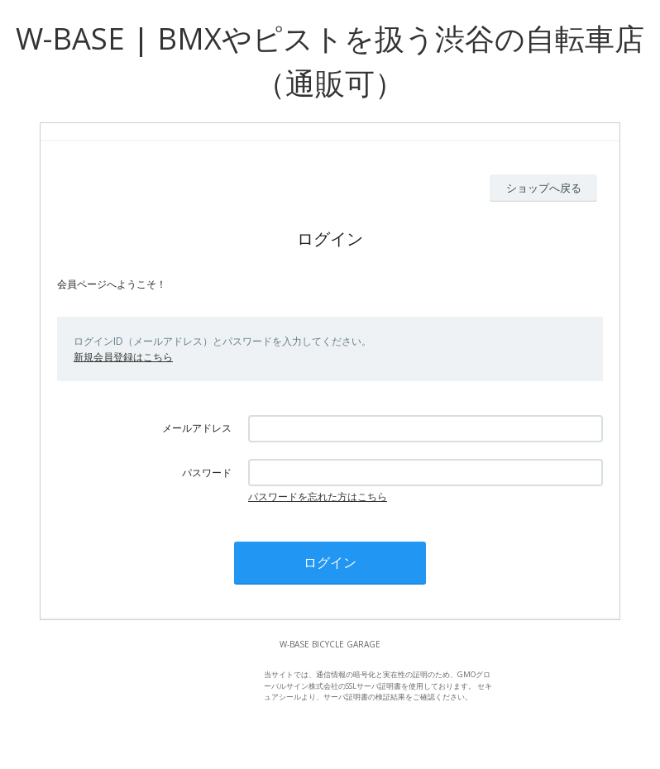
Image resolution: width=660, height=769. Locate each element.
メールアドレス (197, 428)
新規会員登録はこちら (123, 357)
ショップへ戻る (543, 187)
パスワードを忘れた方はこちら (317, 497)
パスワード (207, 473)
